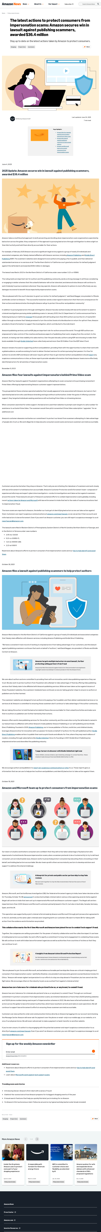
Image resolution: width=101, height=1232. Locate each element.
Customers (31, 47)
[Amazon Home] (11, 4)
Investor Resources (12, 1228)
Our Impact (52, 4)
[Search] (88, 4)
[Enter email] (50, 1052)
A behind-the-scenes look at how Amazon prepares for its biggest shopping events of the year (40, 1094)
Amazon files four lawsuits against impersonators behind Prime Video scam (64, 134)
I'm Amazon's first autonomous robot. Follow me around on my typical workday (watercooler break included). (45, 1102)
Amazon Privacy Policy (12, 1056)
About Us (37, 4)
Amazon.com (10, 1220)
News (25, 4)
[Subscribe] (93, 1051)
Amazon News (9, 1204)
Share (87, 47)
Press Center (10, 1212)
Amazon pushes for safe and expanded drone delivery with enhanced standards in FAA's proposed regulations (86, 1169)
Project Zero (22, 47)
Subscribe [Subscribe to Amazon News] (69, 4)
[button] (28, 4)
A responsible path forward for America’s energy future (36, 1166)
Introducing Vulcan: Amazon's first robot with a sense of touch (28, 1091)
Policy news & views (13, 13)
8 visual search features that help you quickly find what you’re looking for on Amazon (36, 1098)
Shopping (13, 47)
